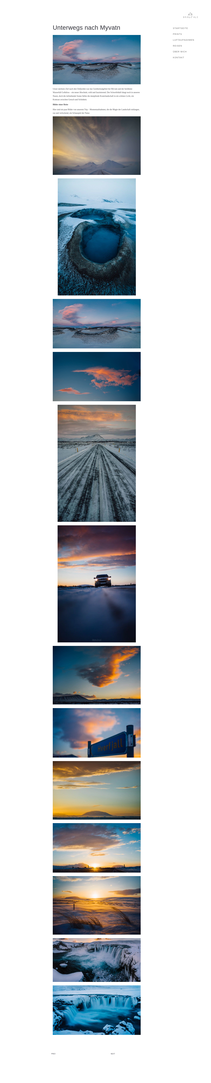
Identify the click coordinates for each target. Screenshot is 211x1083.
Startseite (180, 28)
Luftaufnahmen (183, 40)
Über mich (180, 51)
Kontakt (178, 57)
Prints (177, 34)
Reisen (177, 46)
